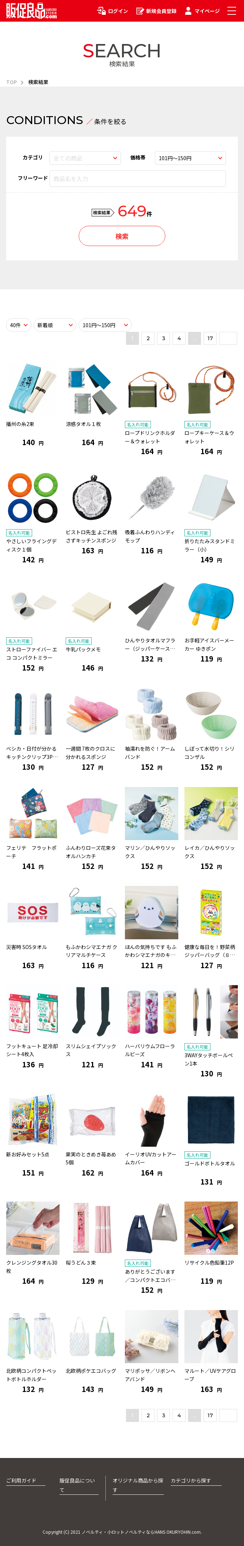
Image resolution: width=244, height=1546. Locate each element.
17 (210, 338)
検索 (122, 236)
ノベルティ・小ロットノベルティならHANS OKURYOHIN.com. (142, 1532)
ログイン (118, 10)
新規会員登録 (161, 10)
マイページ (207, 10)
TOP (11, 81)
